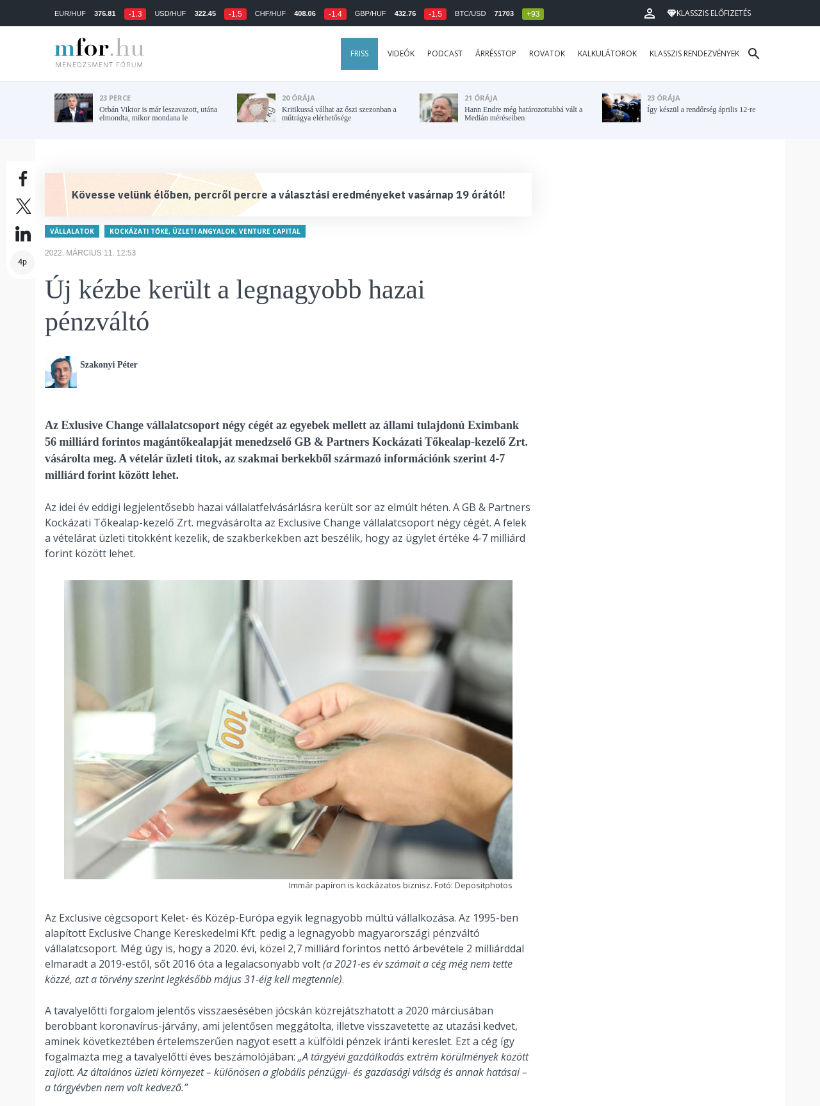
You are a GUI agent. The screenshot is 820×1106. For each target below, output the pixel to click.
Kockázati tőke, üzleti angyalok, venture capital (205, 226)
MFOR (96, 54)
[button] (649, 13)
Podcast (445, 53)
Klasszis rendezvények (694, 53)
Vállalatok (72, 226)
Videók (401, 53)
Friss (359, 53)
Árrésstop (495, 53)
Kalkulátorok (607, 53)
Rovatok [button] (547, 53)
